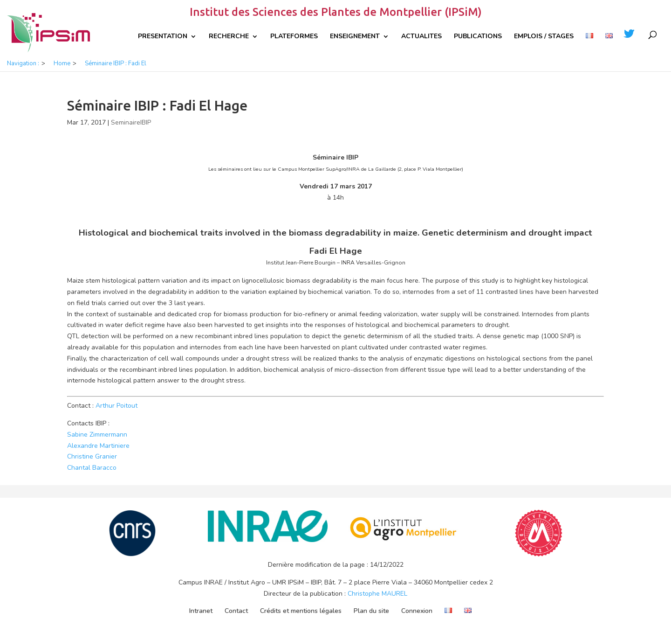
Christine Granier (92, 456)
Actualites (421, 37)
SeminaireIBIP (131, 122)
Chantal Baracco (91, 467)
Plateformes (294, 37)
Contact (236, 610)
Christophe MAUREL (377, 593)
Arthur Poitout (116, 405)
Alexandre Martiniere (98, 445)
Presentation (162, 37)
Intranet (200, 610)
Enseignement (355, 37)
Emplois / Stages (544, 37)
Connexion (416, 610)
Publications (478, 37)
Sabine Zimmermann (97, 434)
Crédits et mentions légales (301, 610)
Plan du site (371, 610)
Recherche (229, 37)
